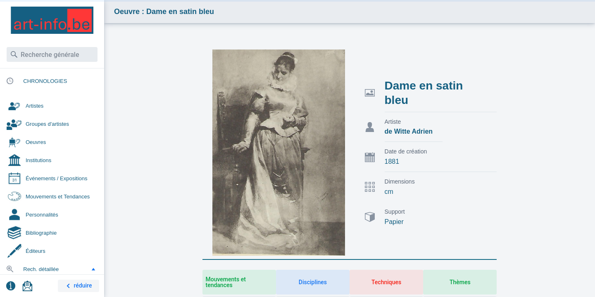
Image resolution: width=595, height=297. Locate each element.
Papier (394, 221)
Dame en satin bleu (424, 92)
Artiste (393, 121)
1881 (392, 161)
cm (389, 191)
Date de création (406, 151)
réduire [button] (78, 286)
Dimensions (400, 181)
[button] (93, 269)
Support (395, 211)
